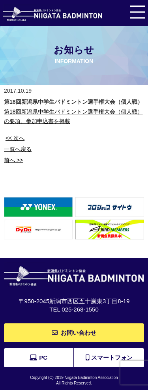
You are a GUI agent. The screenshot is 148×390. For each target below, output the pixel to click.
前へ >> (13, 160)
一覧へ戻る (18, 149)
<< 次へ (15, 138)
